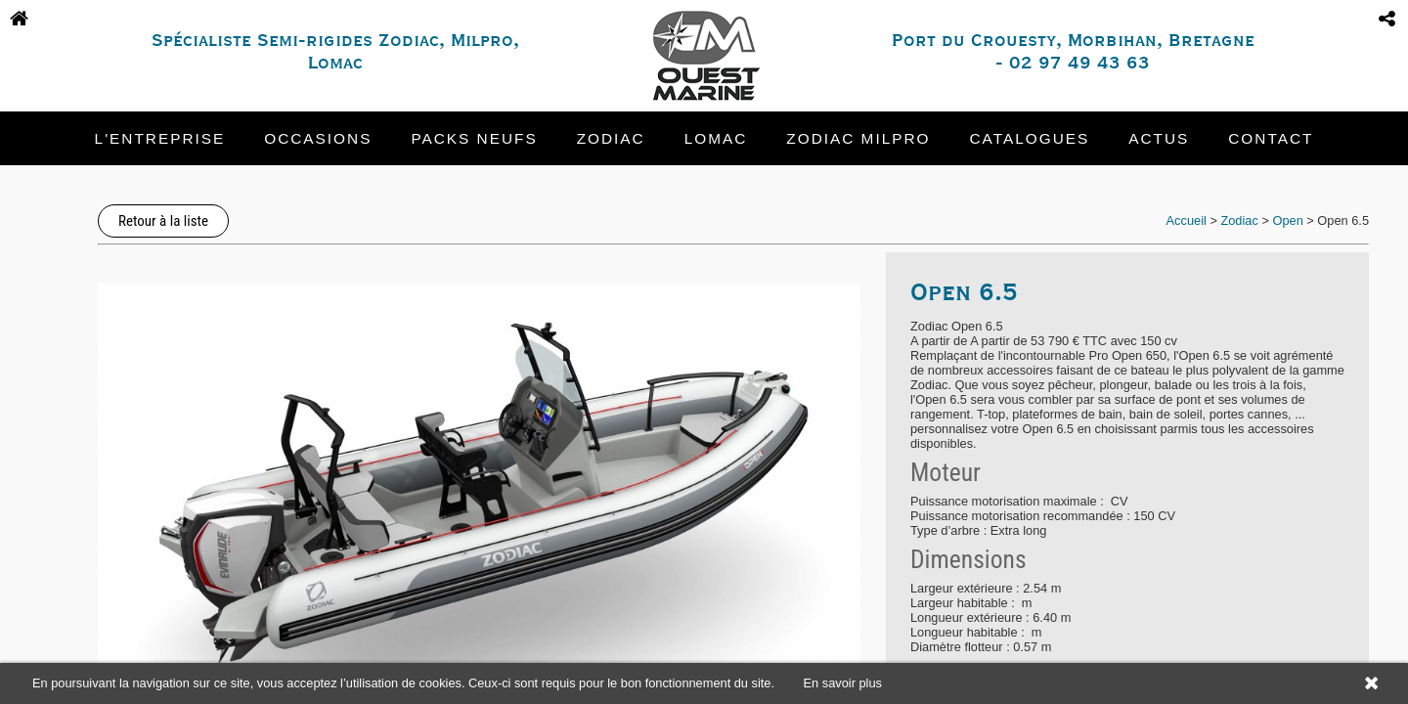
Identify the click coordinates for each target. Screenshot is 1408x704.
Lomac (716, 138)
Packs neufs (474, 138)
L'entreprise (160, 138)
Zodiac (611, 138)
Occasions (318, 138)
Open (1287, 220)
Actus (1158, 138)
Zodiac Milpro (858, 138)
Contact (1270, 138)
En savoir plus (843, 683)
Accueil (1186, 220)
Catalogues (1030, 138)
